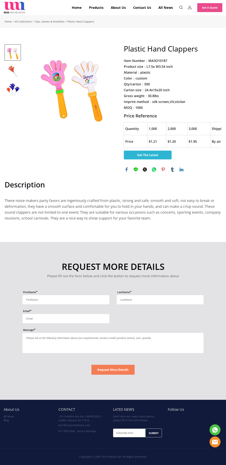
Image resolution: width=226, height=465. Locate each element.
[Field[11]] (66, 299)
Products (96, 7)
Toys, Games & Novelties (49, 21)
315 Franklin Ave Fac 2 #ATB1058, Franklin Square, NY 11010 (80, 418)
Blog (6, 420)
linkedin (181, 169)
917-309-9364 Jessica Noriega (77, 431)
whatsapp (154, 169)
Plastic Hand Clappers (80, 21)
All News (165, 7)
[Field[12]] (160, 299)
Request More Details (113, 370)
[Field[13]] (66, 318)
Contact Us (142, 7)
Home (77, 7)
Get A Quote (210, 7)
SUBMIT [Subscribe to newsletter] (154, 433)
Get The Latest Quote (147, 156)
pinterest (163, 169)
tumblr (172, 169)
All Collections (23, 21)
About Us (118, 7)
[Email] (129, 433)
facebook (126, 169)
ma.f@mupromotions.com (74, 425)
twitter (145, 169)
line (135, 169)
